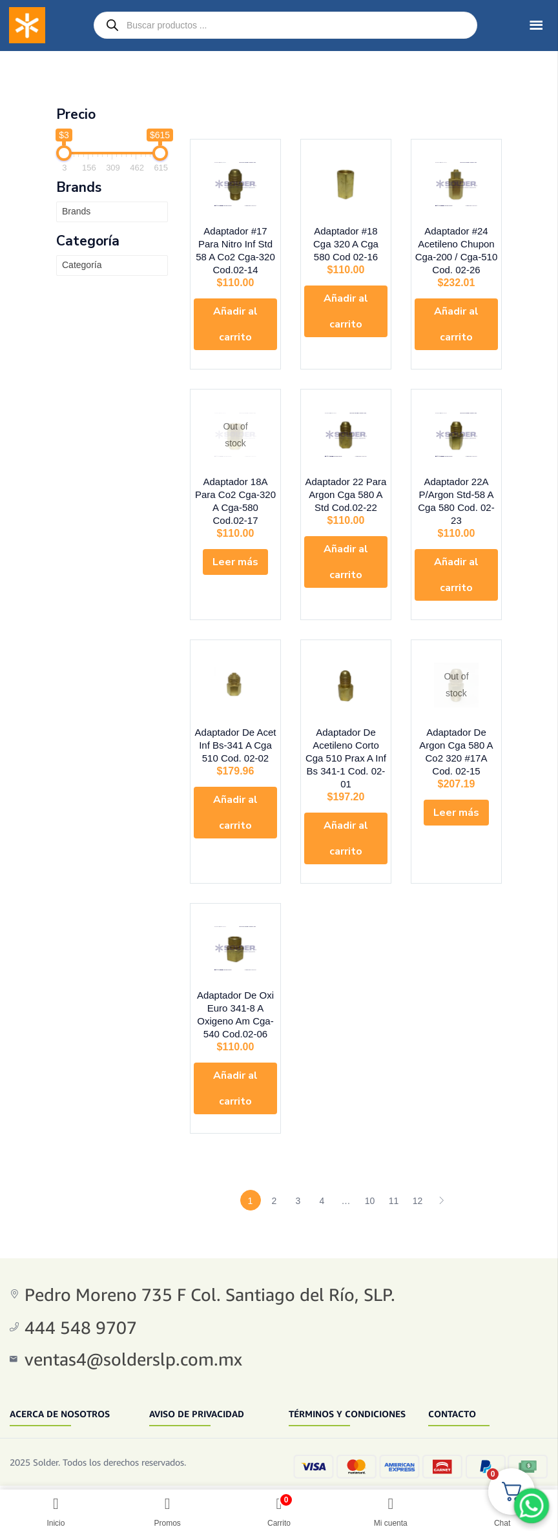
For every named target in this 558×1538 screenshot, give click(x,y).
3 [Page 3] (298, 1192)
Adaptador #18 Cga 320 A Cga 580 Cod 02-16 (346, 247)
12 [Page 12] (418, 1192)
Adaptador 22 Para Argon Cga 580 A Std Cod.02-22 (346, 502)
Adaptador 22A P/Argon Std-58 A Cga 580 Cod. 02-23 (456, 502)
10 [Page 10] (370, 1192)
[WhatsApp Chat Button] (531, 1505)
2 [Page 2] (274, 1192)
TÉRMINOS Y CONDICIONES (347, 1403)
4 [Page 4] (322, 1192)
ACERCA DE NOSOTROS (60, 1403)
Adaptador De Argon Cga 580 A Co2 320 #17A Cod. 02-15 (456, 743)
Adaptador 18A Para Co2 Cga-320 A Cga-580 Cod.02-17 (235, 502)
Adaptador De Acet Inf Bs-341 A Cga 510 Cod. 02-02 (235, 743)
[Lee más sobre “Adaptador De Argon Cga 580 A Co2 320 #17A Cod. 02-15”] (456, 798)
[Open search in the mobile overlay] (285, 25)
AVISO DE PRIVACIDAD (196, 1403)
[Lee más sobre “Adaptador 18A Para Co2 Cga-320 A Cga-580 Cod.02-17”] (235, 557)
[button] (235, 328)
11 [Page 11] (394, 1192)
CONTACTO (452, 1403)
